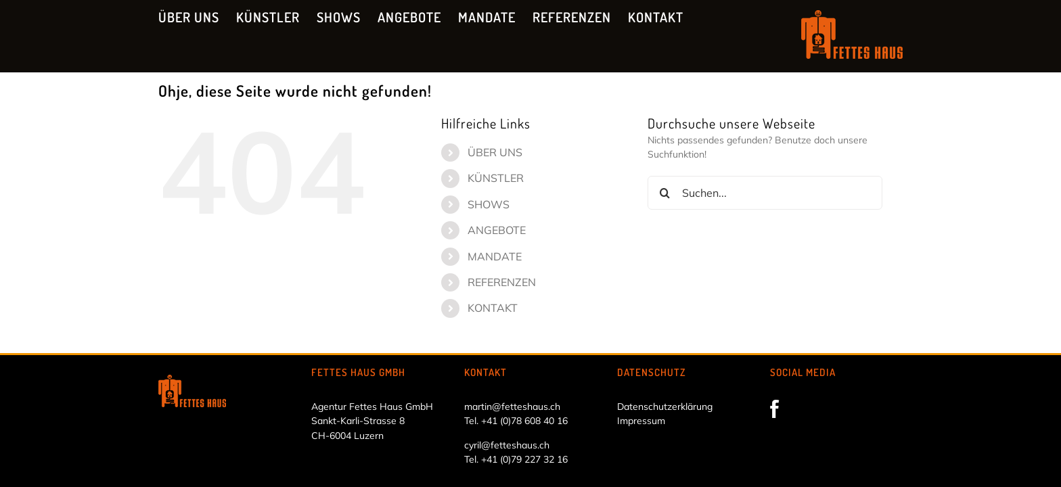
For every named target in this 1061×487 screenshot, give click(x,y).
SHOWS (489, 204)
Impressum (641, 421)
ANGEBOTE (497, 230)
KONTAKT (493, 308)
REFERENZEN (502, 282)
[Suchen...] (765, 193)
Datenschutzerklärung (665, 406)
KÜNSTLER (496, 178)
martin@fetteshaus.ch (512, 406)
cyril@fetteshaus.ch (506, 445)
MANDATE (495, 256)
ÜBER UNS (495, 152)
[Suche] (664, 193)
